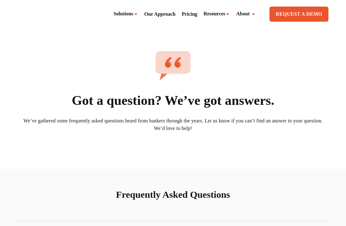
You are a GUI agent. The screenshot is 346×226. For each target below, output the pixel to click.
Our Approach (159, 14)
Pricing (189, 14)
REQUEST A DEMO (299, 14)
